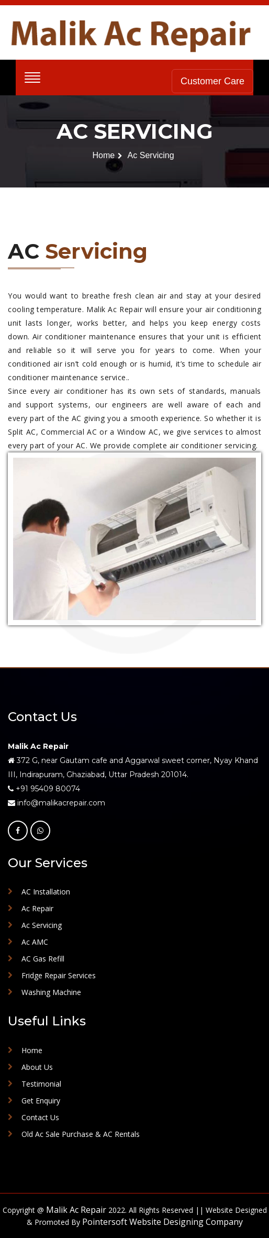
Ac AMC (34, 942)
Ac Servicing (151, 155)
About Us (37, 1067)
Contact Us (40, 1117)
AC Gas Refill (42, 959)
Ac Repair (37, 908)
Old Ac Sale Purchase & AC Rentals (80, 1134)
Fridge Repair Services (58, 975)
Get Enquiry (40, 1101)
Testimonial (41, 1084)
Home (103, 155)
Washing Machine (51, 992)
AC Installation (45, 892)
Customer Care (212, 81)
